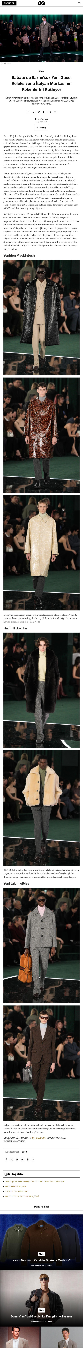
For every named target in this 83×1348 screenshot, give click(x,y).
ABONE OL (9, 3)
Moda (41, 71)
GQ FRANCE (38, 1138)
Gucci (24, 1152)
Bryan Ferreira (41, 119)
